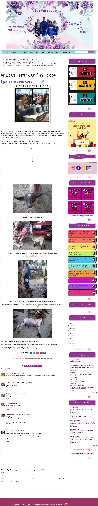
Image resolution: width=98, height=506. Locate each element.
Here (20, 505)
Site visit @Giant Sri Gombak (77, 381)
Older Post (61, 478)
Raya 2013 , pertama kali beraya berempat (80, 260)
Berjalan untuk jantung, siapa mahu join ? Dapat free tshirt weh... (79, 233)
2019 (70, 340)
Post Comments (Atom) (15, 482)
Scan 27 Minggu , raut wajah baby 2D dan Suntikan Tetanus (79, 266)
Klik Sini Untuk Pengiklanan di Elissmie (82, 215)
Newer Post (4, 478)
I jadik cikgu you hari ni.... (22, 82)
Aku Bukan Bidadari (11, 383)
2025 (70, 325)
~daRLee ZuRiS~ (10, 414)
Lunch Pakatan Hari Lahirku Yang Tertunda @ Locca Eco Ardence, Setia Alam (25, 65)
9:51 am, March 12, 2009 (17, 431)
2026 (70, 323)
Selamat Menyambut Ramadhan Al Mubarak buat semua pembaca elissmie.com (27, 64)
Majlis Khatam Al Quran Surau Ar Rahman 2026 (18, 62)
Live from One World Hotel (78, 280)
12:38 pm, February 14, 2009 (23, 414)
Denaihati (72, 372)
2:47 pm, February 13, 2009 (17, 394)
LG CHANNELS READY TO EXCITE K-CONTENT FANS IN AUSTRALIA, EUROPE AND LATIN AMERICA (82, 439)
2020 (70, 338)
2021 (70, 335)
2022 (70, 333)
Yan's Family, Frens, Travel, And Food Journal (82, 365)
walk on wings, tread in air (77, 385)
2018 (70, 343)
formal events (37, 366)
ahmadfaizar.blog (75, 420)
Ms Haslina (9, 403)
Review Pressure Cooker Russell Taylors (80, 240)
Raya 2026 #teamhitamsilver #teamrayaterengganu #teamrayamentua (24, 61)
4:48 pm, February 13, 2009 (19, 403)
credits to (28, 366)
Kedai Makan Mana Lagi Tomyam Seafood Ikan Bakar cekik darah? (79, 273)
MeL (7, 373)
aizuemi (8, 431)
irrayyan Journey (74, 436)
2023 (70, 330)
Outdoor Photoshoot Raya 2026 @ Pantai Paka (18, 59)
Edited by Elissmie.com (28, 505)
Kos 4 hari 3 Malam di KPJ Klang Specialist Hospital (78, 247)
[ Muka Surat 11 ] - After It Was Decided (80, 416)
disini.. (38, 141)
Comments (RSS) (61, 505)
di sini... (29, 141)
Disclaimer (54, 505)
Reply (7, 378)
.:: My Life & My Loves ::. (76, 360)
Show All (95, 392)
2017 (70, 345)
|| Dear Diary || (74, 407)
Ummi (7, 394)
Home (32, 478)
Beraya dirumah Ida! (76, 292)
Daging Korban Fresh (75, 361)
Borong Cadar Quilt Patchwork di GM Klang (79, 286)
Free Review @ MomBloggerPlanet (75, 253)
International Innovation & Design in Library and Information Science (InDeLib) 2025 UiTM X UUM (82, 423)
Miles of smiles (74, 380)
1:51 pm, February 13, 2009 (16, 373)
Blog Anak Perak (74, 429)
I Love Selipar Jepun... (76, 415)
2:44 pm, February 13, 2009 (24, 383)
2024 (70, 328)
